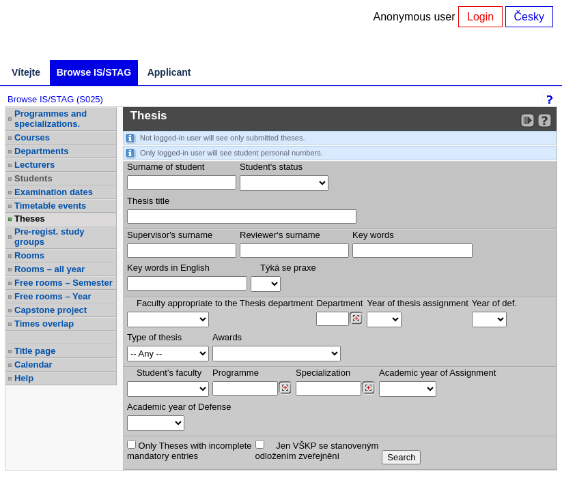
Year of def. (494, 303)
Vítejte (26, 72)
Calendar (33, 364)
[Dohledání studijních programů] (285, 388)
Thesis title (148, 201)
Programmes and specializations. (50, 118)
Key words (373, 235)
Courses (32, 137)
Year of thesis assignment (417, 303)
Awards (227, 337)
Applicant (169, 72)
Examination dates (53, 192)
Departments (41, 151)
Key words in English (168, 268)
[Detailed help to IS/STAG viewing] (544, 120)
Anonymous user (416, 17)
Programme (235, 373)
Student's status (271, 167)
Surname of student (165, 167)
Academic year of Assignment (437, 373)
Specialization (323, 373)
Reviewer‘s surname (280, 235)
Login (480, 17)
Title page (34, 351)
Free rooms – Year (53, 296)
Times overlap (44, 323)
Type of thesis (154, 337)
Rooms (29, 255)
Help (23, 378)
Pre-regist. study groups (49, 236)
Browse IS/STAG (94, 72)
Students (33, 178)
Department (339, 303)
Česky (529, 17)
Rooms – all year (49, 269)
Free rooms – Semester (63, 283)
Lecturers (34, 165)
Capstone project (50, 310)
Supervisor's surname (169, 235)
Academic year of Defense (179, 407)
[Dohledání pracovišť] (356, 318)
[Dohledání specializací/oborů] (368, 388)
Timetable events (50, 205)
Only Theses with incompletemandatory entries (189, 450)
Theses (29, 218)
